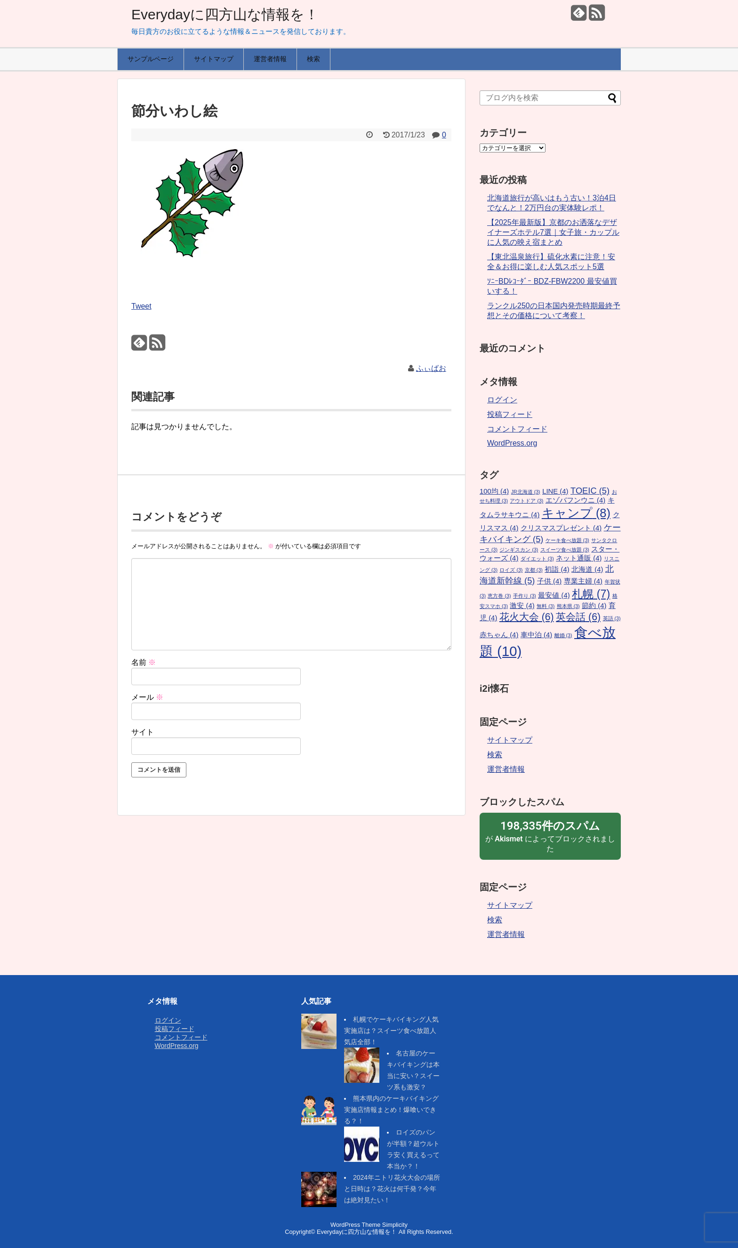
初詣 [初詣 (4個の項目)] (557, 569)
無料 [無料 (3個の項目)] (545, 606)
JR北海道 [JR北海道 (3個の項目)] (525, 492)
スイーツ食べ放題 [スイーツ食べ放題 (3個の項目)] (564, 549)
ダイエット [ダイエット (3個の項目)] (537, 558)
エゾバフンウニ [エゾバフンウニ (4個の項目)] (575, 500)
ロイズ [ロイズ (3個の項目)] (510, 570)
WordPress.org (512, 443)
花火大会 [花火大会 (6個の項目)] (526, 617)
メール (147, 697)
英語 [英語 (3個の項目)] (612, 618)
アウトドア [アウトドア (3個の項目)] (526, 501)
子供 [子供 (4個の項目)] (549, 581)
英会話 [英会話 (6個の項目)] (578, 617)
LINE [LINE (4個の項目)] (555, 491)
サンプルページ (151, 59)
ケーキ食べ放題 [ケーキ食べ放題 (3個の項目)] (567, 540)
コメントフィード (517, 429)
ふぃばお (431, 368)
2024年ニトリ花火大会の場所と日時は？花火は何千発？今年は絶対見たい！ (392, 1189)
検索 (313, 59)
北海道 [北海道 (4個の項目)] (587, 569)
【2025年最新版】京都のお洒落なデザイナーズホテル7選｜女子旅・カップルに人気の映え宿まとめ (553, 232)
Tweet (141, 306)
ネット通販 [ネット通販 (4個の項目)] (579, 558)
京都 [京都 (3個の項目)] (534, 570)
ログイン (502, 400)
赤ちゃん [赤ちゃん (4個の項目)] (499, 635)
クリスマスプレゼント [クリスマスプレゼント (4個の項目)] (561, 528)
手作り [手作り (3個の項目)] (524, 596)
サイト (142, 732)
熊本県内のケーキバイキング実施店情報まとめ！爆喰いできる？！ (391, 1110)
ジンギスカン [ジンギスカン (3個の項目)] (518, 549)
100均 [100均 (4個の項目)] (494, 491)
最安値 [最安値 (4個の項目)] (554, 595)
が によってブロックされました (550, 835)
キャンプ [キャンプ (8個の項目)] (576, 513)
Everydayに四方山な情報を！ (225, 14)
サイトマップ (213, 59)
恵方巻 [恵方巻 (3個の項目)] (499, 596)
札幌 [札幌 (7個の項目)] (591, 594)
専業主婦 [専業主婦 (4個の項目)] (583, 581)
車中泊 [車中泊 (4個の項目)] (536, 635)
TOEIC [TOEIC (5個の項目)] (590, 491)
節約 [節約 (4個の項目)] (594, 605)
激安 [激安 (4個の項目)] (522, 605)
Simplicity (395, 1224)
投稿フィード (509, 414)
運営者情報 (270, 59)
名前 (143, 662)
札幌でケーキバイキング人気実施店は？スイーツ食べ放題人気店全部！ (391, 1031)
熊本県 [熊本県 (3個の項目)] (568, 606)
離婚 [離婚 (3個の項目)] (563, 635)
